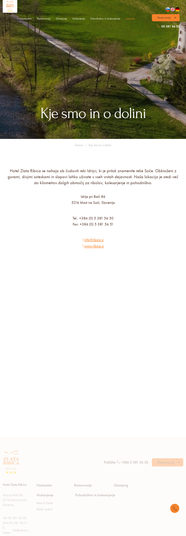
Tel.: (14, 492)
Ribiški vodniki (45, 484)
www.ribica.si (94, 218)
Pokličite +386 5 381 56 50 (126, 437)
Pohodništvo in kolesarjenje (105, 18)
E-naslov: (15, 504)
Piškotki (56, 532)
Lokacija (130, 18)
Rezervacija (164, 17)
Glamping (61, 18)
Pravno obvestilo (82, 532)
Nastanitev (26, 18)
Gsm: (15, 497)
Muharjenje (78, 18)
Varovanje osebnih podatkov (23, 532)
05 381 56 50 (168, 26)
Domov (79, 117)
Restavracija (44, 18)
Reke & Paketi (45, 478)
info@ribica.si (94, 212)
